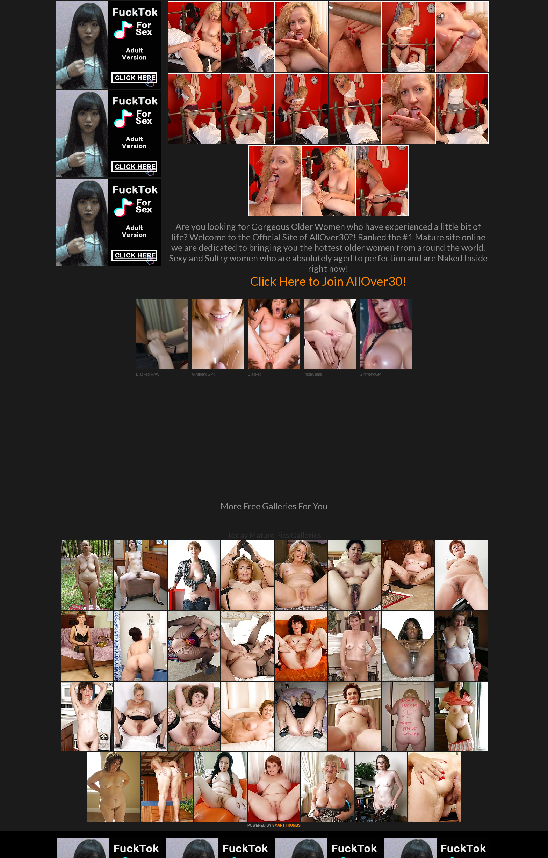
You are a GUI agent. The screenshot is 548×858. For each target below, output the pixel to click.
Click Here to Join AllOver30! (328, 281)
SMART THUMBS (286, 730)
